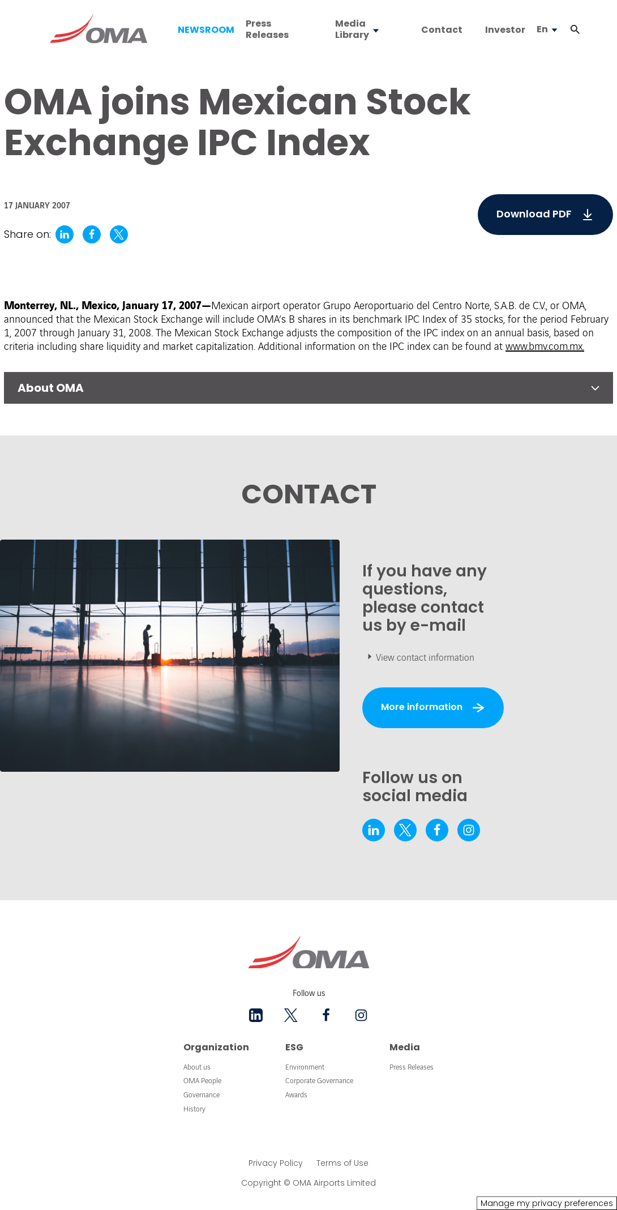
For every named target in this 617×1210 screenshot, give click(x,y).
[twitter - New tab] (405, 830)
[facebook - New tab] (437, 830)
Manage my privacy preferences (547, 1203)
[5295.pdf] (545, 214)
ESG (294, 1047)
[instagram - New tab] (468, 830)
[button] (575, 29)
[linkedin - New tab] (373, 830)
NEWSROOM (206, 30)
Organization (216, 1047)
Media (404, 1047)
